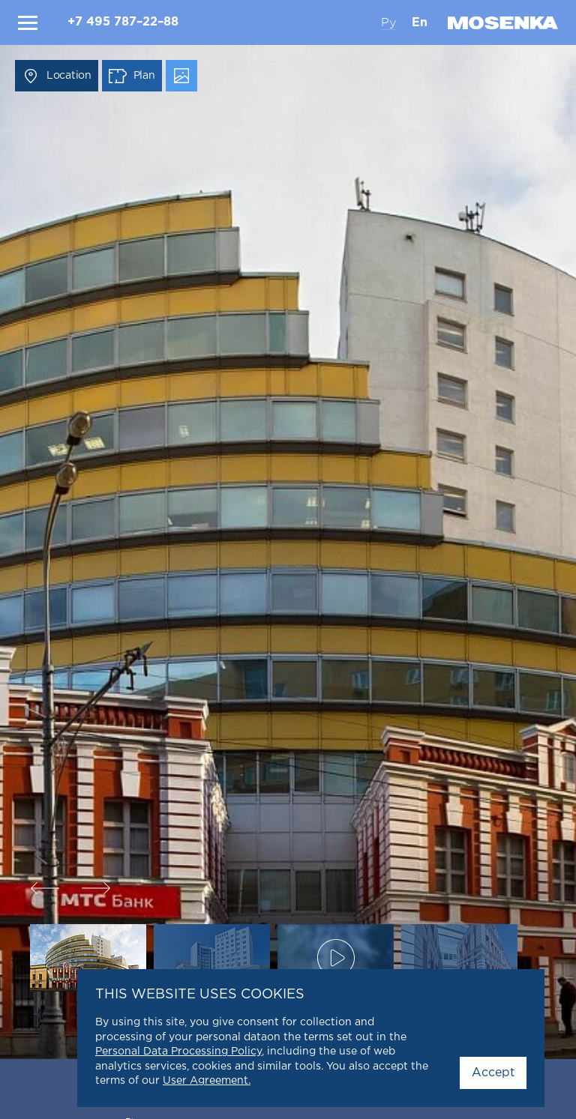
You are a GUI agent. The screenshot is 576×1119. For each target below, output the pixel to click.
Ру (388, 22)
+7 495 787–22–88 (123, 22)
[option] (288, 559)
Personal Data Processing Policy (178, 1051)
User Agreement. (206, 1080)
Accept (493, 1073)
